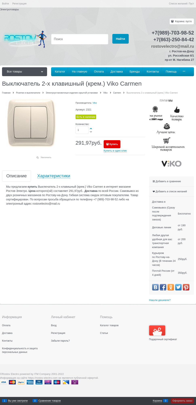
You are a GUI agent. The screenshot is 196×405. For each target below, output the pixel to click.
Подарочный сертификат (163, 333)
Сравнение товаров (50, 400)
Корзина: (183, 21)
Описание (16, 176)
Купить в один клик (115, 150)
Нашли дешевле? (160, 300)
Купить (114, 144)
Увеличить (46, 157)
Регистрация (19, 3)
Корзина (157, 400)
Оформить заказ (182, 400)
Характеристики (53, 176)
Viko (95, 103)
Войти (5, 3)
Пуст (191, 3)
